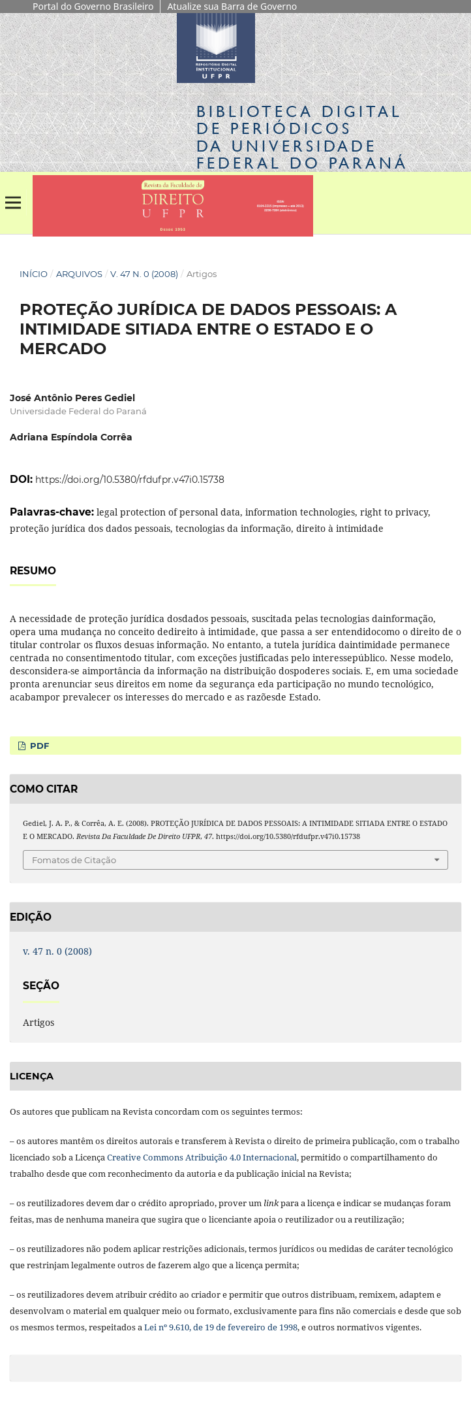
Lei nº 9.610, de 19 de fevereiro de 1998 (220, 1327)
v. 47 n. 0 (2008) (144, 274)
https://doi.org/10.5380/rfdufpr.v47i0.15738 (129, 479)
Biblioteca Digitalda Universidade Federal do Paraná (302, 137)
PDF (38, 745)
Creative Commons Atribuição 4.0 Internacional (202, 1157)
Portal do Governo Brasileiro (93, 6)
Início (34, 274)
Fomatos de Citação (74, 860)
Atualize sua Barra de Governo (232, 6)
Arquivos (79, 274)
